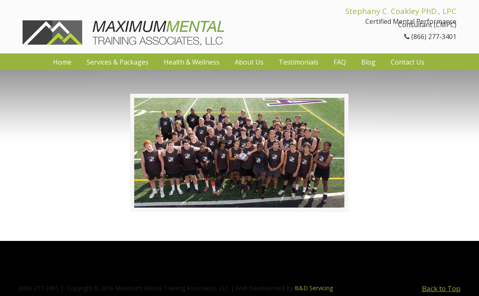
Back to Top (441, 288)
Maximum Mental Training (123, 25)
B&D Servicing (314, 288)
